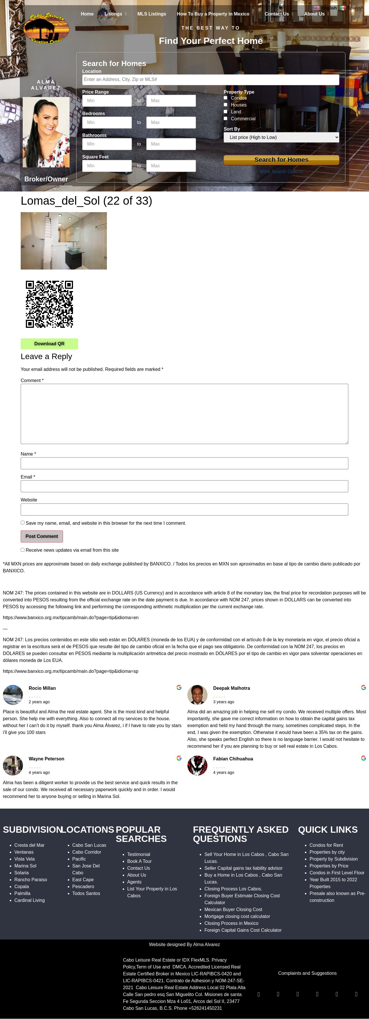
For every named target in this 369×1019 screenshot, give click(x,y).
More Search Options (281, 171)
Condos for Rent (326, 845)
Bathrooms (94, 135)
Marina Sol (25, 865)
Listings (115, 13)
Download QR (49, 343)
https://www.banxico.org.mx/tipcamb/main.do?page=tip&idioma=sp (70, 671)
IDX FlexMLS (195, 960)
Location (91, 71)
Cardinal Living (29, 900)
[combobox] (210, 79)
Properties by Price (329, 865)
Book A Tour (139, 861)
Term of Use (148, 966)
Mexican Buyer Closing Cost (233, 909)
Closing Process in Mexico (231, 923)
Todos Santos (86, 893)
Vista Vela (24, 859)
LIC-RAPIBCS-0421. (144, 980)
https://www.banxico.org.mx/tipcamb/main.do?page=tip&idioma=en (71, 617)
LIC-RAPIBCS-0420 (211, 973)
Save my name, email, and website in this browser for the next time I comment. (106, 523)
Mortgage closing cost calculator (237, 916)
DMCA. (179, 966)
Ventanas (24, 852)
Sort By (232, 129)
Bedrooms (93, 113)
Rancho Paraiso (30, 879)
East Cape (83, 879)
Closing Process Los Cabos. (233, 888)
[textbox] (212, 79)
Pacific (79, 859)
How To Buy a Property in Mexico (215, 13)
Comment (32, 380)
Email (28, 477)
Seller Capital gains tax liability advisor (243, 868)
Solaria (21, 872)
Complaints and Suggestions (307, 973)
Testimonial (138, 854)
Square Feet (95, 157)
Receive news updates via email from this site (70, 550)
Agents (134, 881)
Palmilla (22, 893)
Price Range (95, 92)
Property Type (239, 92)
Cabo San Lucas (89, 845)
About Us (316, 13)
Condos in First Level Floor (337, 872)
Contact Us (279, 13)
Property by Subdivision (334, 859)
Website (29, 500)
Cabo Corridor (86, 852)
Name (28, 454)
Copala (21, 886)
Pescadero (83, 886)
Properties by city (327, 852)
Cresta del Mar (29, 845)
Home (87, 13)
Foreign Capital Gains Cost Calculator (243, 930)
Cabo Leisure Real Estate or (152, 960)
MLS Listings (151, 13)
